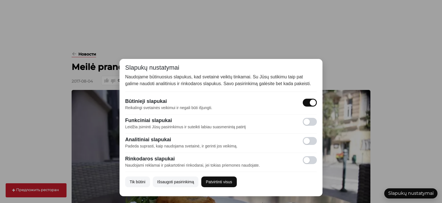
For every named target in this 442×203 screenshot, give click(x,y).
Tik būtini (137, 182)
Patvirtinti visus (219, 182)
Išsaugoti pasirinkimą (175, 182)
